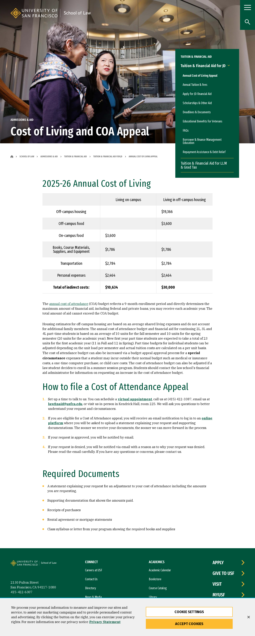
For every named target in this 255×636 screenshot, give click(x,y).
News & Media (93, 597)
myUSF (219, 594)
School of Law (27, 156)
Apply (218, 562)
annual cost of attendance (68, 304)
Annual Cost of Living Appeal (200, 75)
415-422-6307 (21, 592)
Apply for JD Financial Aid (197, 94)
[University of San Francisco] (58, 13)
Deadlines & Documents (197, 112)
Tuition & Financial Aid (75, 156)
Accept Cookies (189, 624)
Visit (217, 584)
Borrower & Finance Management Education (202, 141)
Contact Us (91, 579)
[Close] (248, 617)
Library (153, 597)
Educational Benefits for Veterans (202, 121)
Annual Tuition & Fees (195, 85)
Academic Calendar (160, 570)
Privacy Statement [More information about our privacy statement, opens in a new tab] (105, 622)
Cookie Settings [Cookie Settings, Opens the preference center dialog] (189, 612)
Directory (90, 588)
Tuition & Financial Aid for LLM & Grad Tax (204, 165)
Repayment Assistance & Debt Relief (204, 152)
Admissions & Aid (49, 156)
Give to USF (223, 573)
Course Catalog (158, 588)
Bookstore (155, 579)
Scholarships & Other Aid (197, 103)
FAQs (186, 130)
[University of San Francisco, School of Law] (109, 13)
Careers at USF (93, 570)
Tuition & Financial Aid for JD (107, 156)
